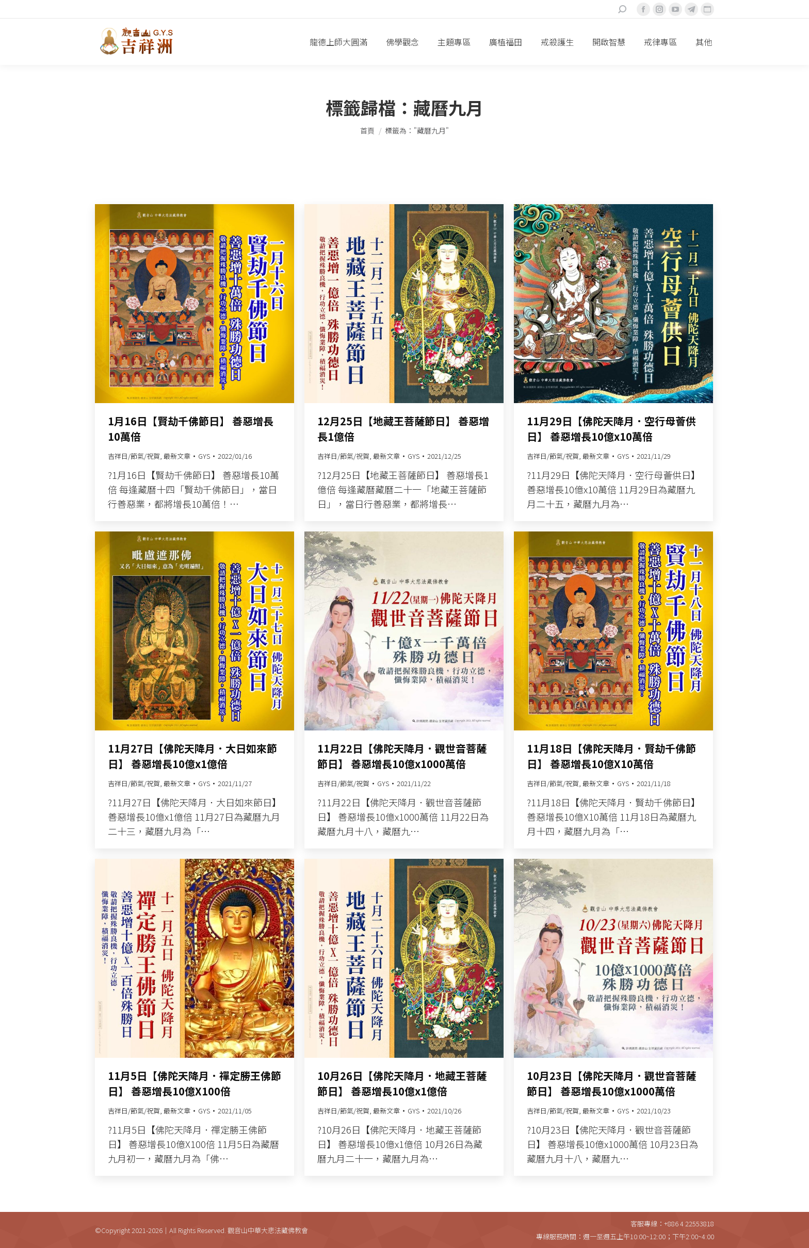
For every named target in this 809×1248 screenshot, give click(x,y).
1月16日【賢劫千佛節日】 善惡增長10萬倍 (190, 428)
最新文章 (177, 456)
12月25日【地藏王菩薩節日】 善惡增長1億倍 (403, 428)
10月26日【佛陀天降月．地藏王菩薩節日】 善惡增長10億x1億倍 (402, 1083)
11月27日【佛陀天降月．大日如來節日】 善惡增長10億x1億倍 (192, 756)
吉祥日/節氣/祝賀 (134, 456)
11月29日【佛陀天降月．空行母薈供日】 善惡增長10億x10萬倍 (611, 428)
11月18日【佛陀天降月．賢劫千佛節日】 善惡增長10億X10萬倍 (611, 756)
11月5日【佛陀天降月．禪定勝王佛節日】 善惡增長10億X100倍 (194, 1083)
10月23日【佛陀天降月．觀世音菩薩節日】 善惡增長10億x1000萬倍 (611, 1083)
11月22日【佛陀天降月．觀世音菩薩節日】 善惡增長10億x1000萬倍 (402, 756)
